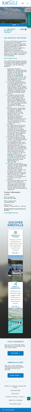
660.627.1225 (15, 158)
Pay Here (15, 353)
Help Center (11, 29)
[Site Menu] (15, 24)
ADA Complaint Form (10, 58)
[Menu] (28, 3)
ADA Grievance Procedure (8, 31)
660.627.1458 (12, 201)
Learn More (15, 375)
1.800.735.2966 (19, 76)
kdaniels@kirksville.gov (11, 213)
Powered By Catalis (15, 404)
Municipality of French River (10, 3)
